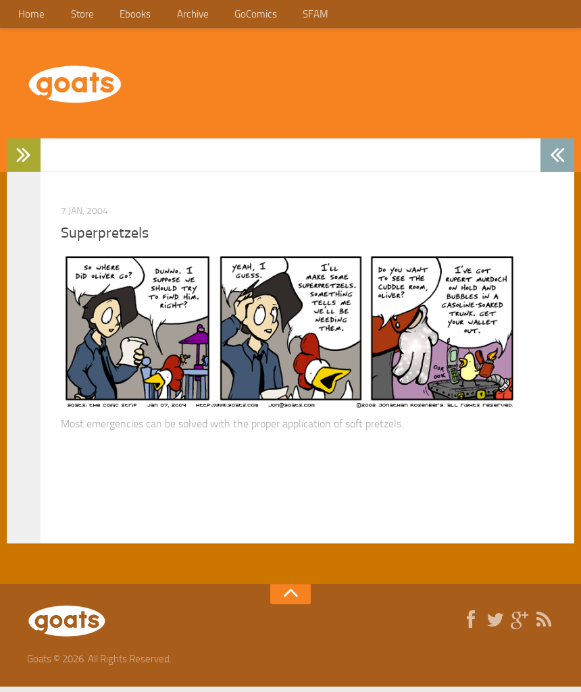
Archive (174, 16)
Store (74, 16)
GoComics (231, 16)
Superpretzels (105, 238)
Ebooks (121, 16)
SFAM (285, 16)
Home (29, 16)
